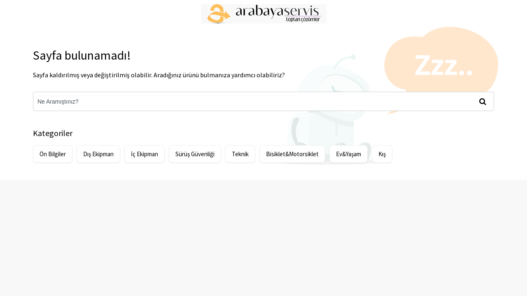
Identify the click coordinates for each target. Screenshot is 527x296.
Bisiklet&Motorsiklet (292, 154)
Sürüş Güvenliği (195, 154)
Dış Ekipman (98, 154)
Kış (382, 154)
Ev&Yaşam (348, 154)
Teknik (240, 154)
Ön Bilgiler (53, 154)
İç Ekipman (144, 154)
